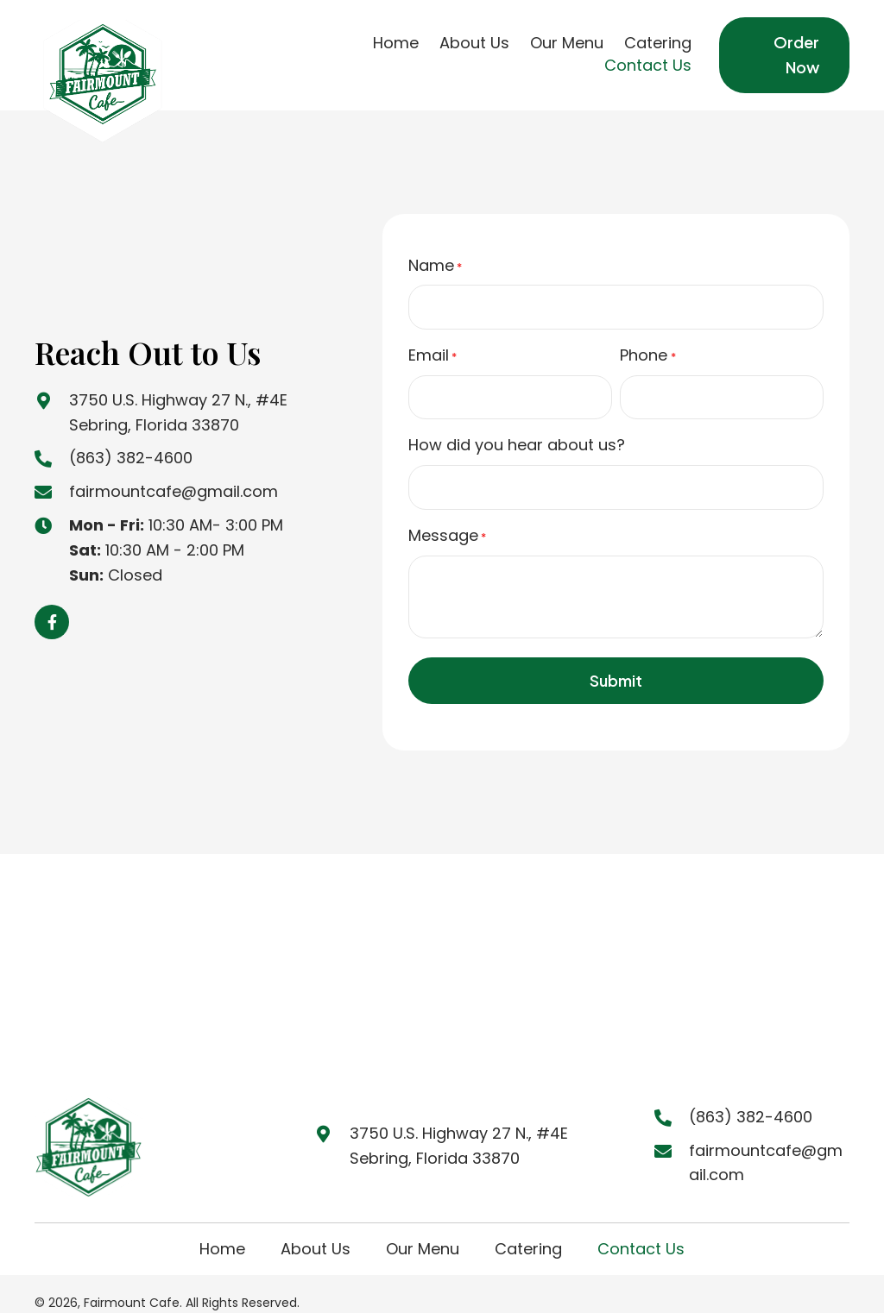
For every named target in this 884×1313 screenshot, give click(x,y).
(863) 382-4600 (131, 448)
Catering (528, 1229)
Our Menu (422, 1229)
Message (447, 515)
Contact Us (641, 1229)
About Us (315, 1229)
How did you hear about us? (516, 432)
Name (435, 265)
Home (222, 1229)
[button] (52, 612)
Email (432, 348)
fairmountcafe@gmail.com (173, 481)
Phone (647, 348)
